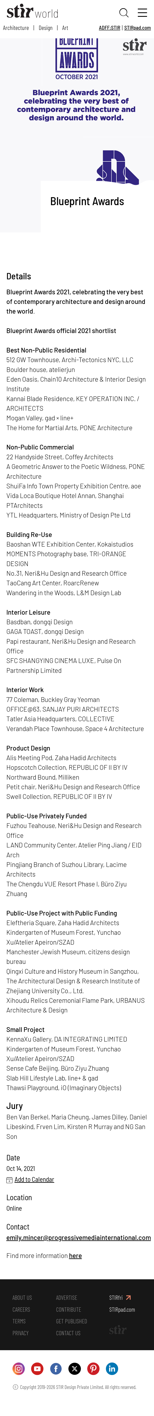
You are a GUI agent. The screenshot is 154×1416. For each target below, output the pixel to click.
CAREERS (21, 1321)
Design (46, 27)
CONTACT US (68, 1346)
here (75, 1266)
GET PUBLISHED (72, 1334)
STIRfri (116, 1309)
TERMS (19, 1334)
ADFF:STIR (109, 27)
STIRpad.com (137, 27)
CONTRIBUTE (69, 1321)
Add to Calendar (34, 1190)
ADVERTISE (67, 1309)
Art (65, 27)
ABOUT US (22, 1309)
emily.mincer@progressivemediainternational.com (78, 1248)
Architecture (16, 27)
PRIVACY (20, 1346)
